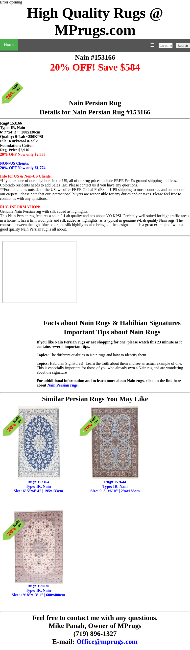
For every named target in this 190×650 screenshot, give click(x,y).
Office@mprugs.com (107, 641)
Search (183, 46)
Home (9, 44)
